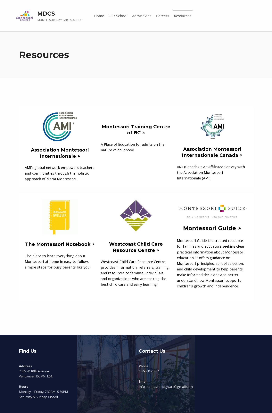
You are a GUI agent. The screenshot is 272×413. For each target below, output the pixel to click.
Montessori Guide (209, 228)
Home (99, 15)
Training (141, 126)
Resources (182, 15)
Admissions (141, 15)
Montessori (116, 126)
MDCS (46, 13)
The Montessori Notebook (58, 244)
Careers (162, 15)
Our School (118, 15)
